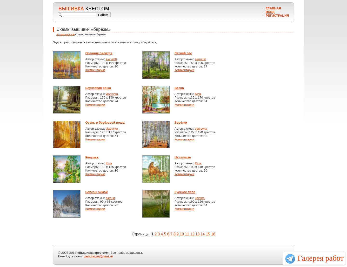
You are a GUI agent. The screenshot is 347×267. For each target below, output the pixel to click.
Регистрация (277, 15)
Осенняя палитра (98, 53)
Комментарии (95, 70)
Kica (198, 94)
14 (203, 234)
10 (182, 234)
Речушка (92, 157)
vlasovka (112, 94)
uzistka (200, 198)
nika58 (110, 198)
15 (208, 234)
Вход (270, 12)
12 (192, 234)
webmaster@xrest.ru (98, 256)
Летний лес (183, 53)
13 (197, 234)
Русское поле (184, 192)
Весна (179, 88)
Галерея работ (321, 258)
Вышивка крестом (65, 34)
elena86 (111, 59)
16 (213, 234)
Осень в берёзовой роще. (105, 122)
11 (187, 234)
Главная (273, 8)
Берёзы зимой (96, 192)
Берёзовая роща (98, 88)
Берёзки (180, 122)
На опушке (182, 157)
